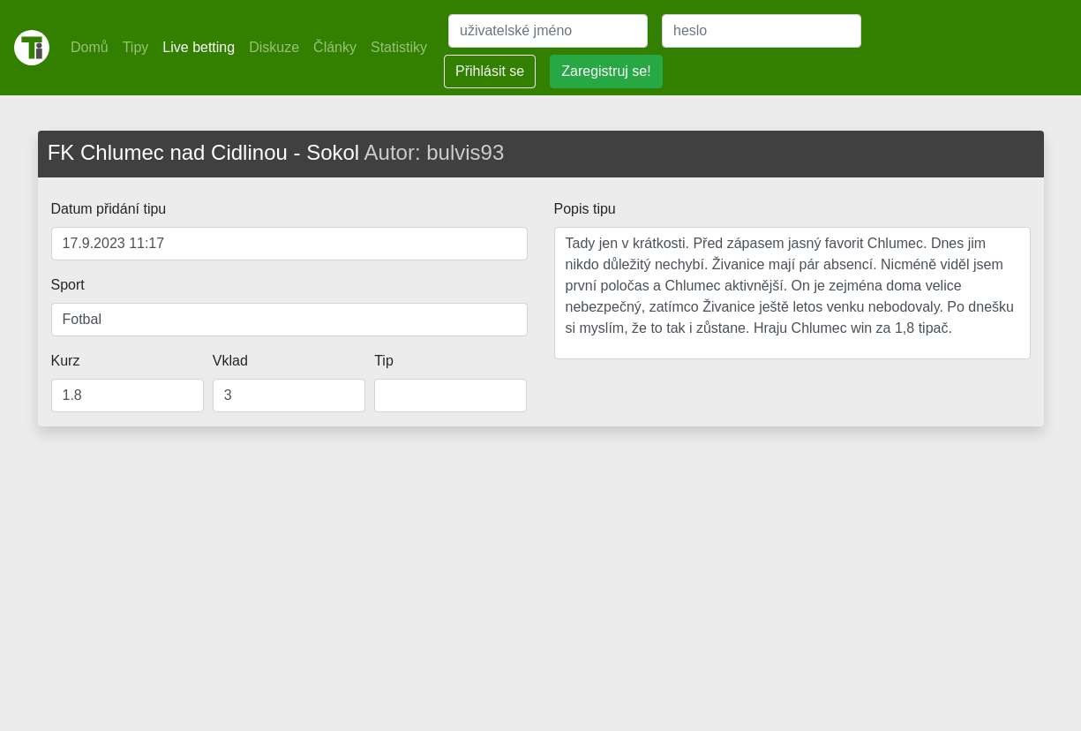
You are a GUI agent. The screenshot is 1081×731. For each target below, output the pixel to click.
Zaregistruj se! (605, 71)
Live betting (198, 47)
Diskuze (274, 47)
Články (335, 47)
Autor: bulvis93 (434, 152)
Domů (90, 47)
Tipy (136, 47)
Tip (384, 360)
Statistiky (399, 47)
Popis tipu (585, 208)
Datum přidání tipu (109, 208)
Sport (68, 284)
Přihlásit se (489, 71)
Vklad (230, 360)
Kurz (65, 360)
